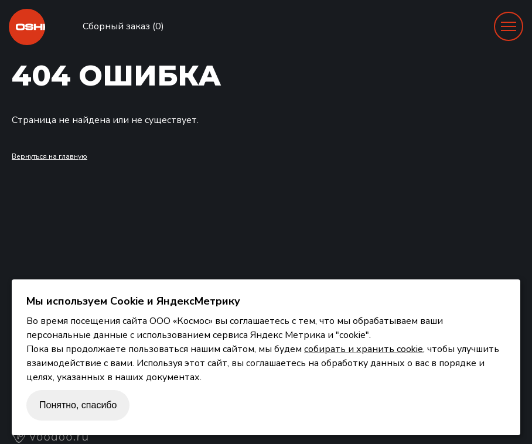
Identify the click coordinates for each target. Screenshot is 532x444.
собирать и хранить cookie (363, 349)
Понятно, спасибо (78, 405)
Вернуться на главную (49, 156)
